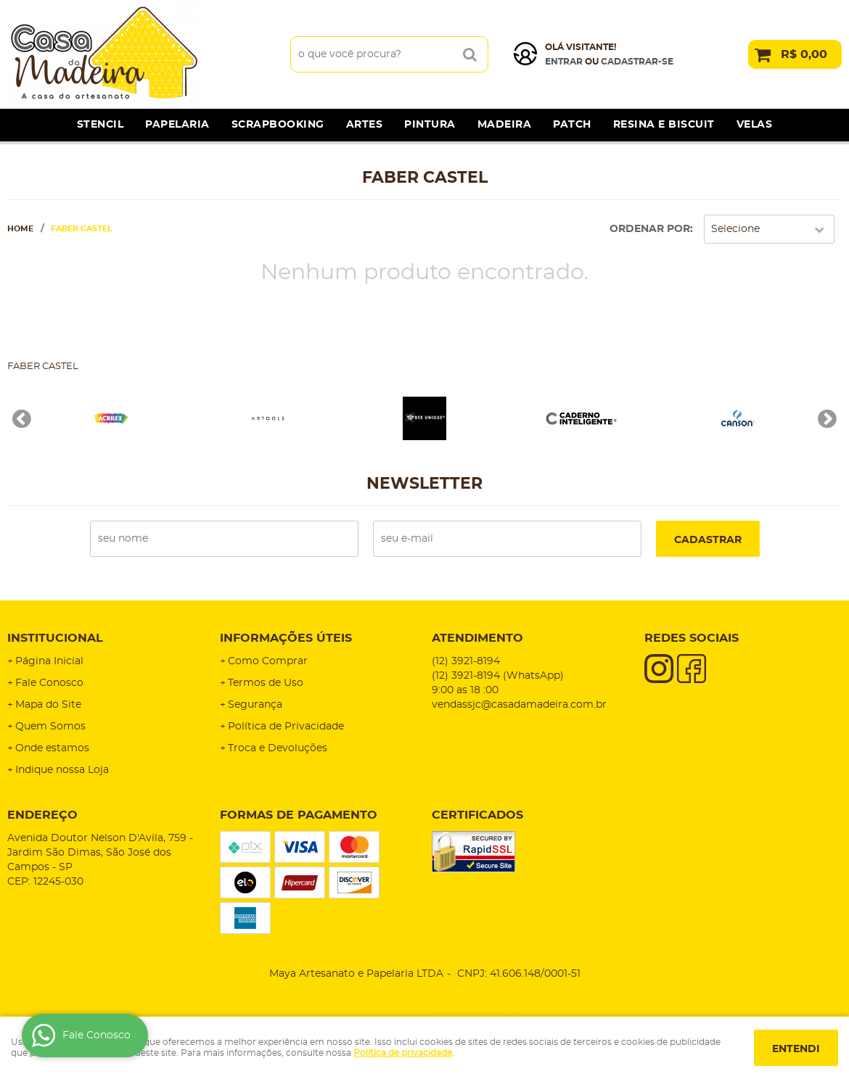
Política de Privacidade (286, 727)
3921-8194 (466, 661)
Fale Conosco (49, 683)
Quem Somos (50, 727)
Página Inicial (49, 661)
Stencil (100, 125)
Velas (755, 125)
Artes (364, 125)
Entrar (564, 61)
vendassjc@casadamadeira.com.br (519, 705)
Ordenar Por (650, 229)
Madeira (504, 125)
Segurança (255, 705)
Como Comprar (268, 661)
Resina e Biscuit (664, 125)
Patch (572, 125)
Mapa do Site (48, 705)
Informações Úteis (286, 638)
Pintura (430, 125)
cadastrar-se (637, 61)
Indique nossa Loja (62, 770)
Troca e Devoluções (277, 748)
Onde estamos (52, 748)
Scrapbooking (277, 125)
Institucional (55, 638)
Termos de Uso (265, 683)
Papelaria (177, 125)
